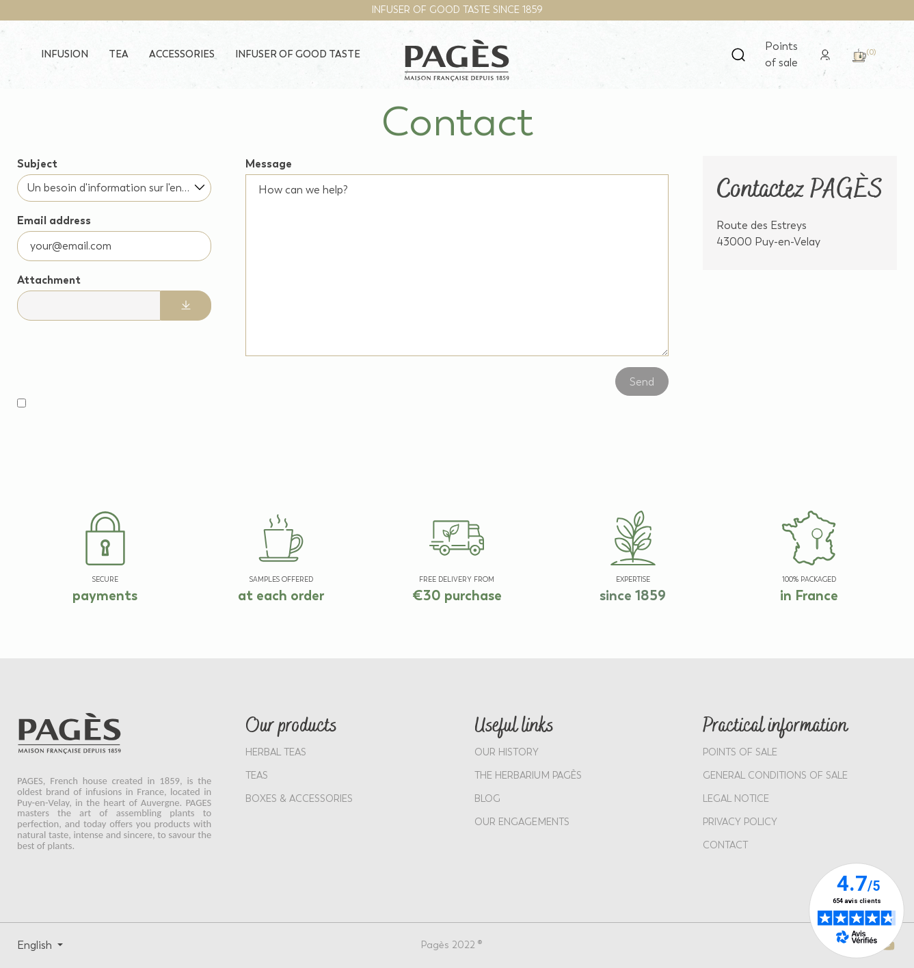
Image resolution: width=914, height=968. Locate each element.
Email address (54, 220)
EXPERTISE (633, 580)
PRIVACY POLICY (740, 822)
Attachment (49, 279)
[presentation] (106, 354)
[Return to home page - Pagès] (457, 60)
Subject (37, 163)
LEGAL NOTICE (736, 799)
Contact (725, 845)
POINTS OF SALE (740, 752)
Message (268, 163)
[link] (825, 53)
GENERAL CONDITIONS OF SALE (775, 775)
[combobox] (114, 188)
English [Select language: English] (36, 945)
